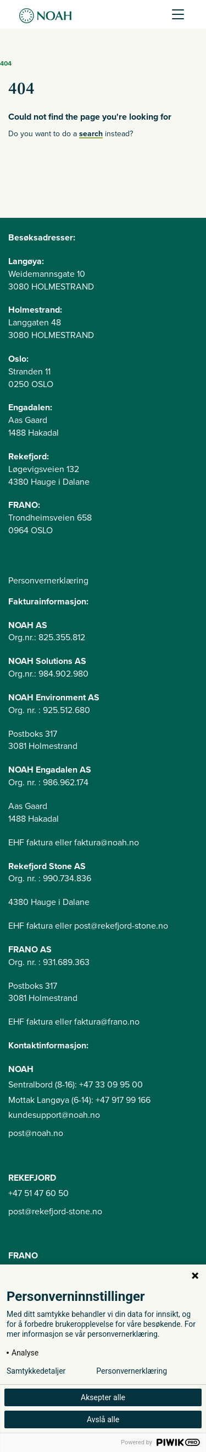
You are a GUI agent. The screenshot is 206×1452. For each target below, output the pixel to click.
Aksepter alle (103, 1397)
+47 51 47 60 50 (38, 1193)
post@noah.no (35, 1133)
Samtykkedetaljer (36, 1371)
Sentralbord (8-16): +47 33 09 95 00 (75, 1084)
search (91, 133)
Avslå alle (103, 1419)
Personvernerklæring (48, 580)
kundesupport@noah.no (54, 1115)
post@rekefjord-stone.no (55, 1211)
